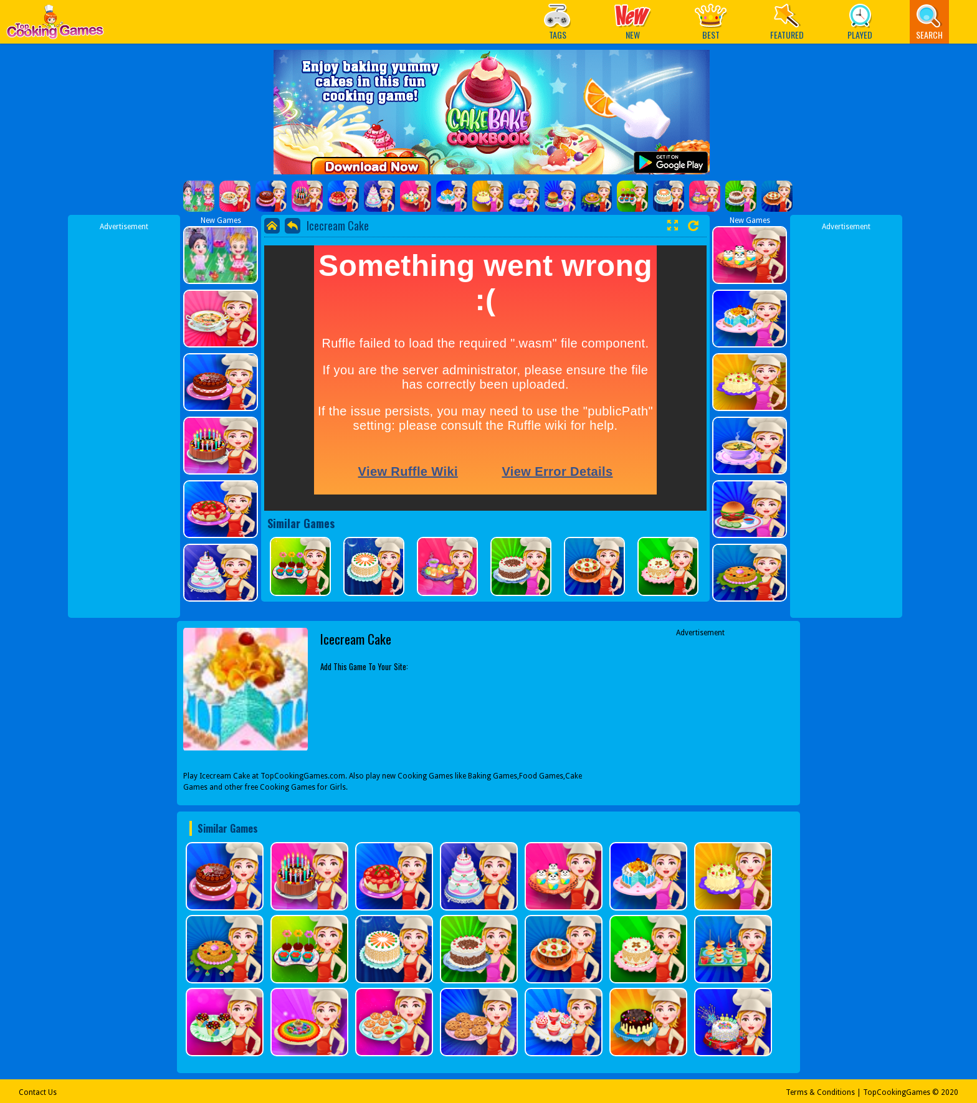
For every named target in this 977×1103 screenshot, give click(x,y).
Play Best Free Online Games (55, 25)
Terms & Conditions (820, 1092)
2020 (949, 1092)
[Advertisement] (124, 419)
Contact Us (38, 1092)
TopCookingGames (896, 1092)
